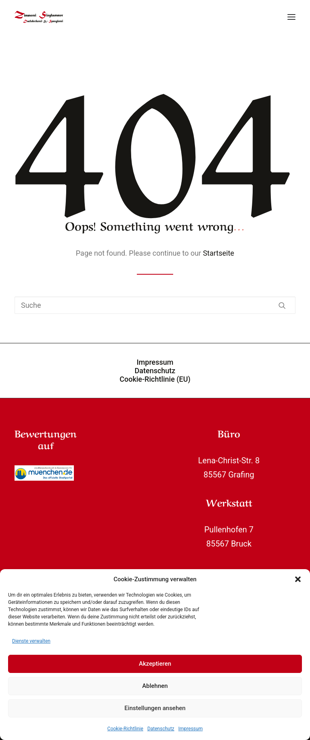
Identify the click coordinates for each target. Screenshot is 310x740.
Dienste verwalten (31, 641)
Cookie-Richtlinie (125, 729)
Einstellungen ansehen (154, 708)
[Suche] (155, 305)
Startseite (218, 253)
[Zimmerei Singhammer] (39, 17)
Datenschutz (160, 729)
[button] (298, 579)
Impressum (190, 729)
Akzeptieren (155, 663)
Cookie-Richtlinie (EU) (155, 379)
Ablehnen (155, 686)
